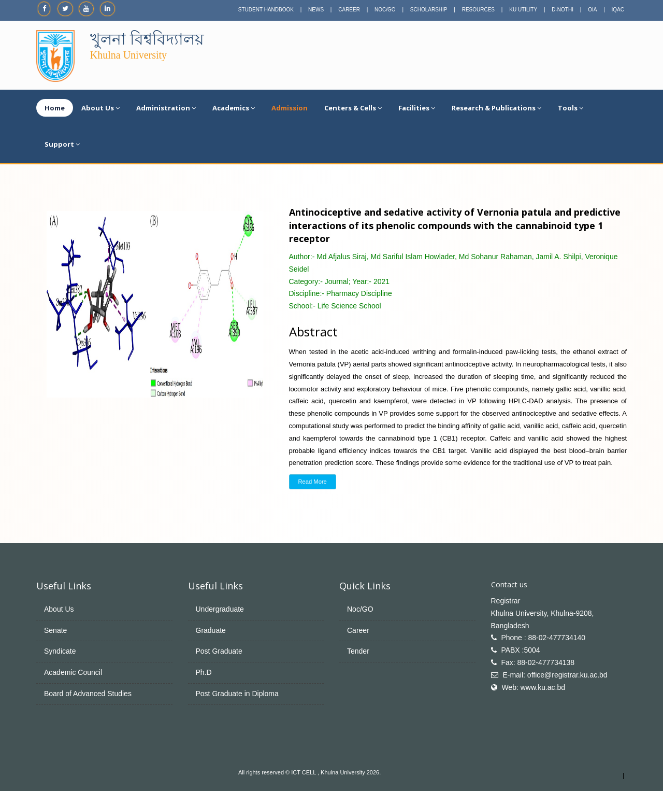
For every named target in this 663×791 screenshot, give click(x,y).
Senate (55, 630)
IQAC (618, 9)
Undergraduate (220, 609)
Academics (233, 107)
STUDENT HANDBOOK (266, 9)
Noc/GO (360, 609)
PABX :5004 (520, 650)
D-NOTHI (562, 9)
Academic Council (73, 672)
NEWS (316, 9)
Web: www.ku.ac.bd (533, 687)
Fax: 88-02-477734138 (537, 662)
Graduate (211, 630)
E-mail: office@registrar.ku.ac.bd (554, 675)
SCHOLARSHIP (429, 9)
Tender (358, 651)
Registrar (506, 601)
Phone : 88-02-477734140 (543, 637)
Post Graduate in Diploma (237, 693)
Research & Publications (496, 107)
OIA (592, 9)
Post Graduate (219, 651)
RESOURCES (478, 9)
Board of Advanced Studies (88, 693)
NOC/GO (385, 9)
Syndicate (60, 651)
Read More (312, 481)
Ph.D (204, 672)
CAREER (349, 9)
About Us (100, 107)
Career (358, 630)
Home (55, 107)
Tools (570, 107)
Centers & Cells (353, 107)
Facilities (416, 107)
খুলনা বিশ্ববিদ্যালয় (147, 39)
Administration (166, 107)
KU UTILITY (523, 9)
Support (62, 144)
